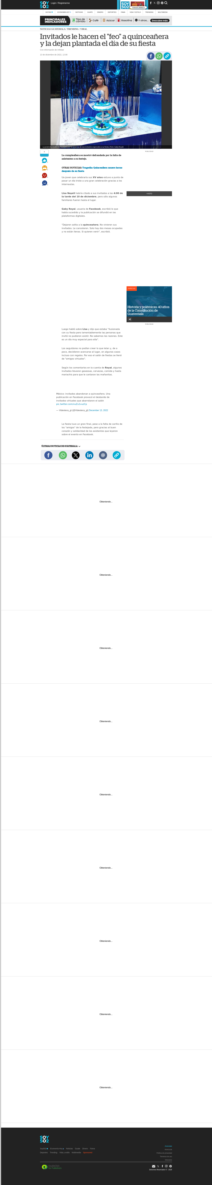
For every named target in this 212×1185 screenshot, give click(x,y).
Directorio (168, 1160)
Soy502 (49, 12)
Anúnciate (168, 1146)
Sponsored (87, 1152)
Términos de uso (166, 1157)
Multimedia (76, 1152)
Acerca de (168, 1149)
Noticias (79, 12)
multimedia (163, 12)
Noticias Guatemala (52, 29)
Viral (83, 29)
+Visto (149, 194)
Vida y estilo (135, 12)
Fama (123, 12)
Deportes (112, 12)
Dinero (100, 12)
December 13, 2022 (98, 410)
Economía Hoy (64, 12)
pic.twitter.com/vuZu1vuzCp (71, 404)
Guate (90, 12)
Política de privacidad (164, 1153)
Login (53, 3)
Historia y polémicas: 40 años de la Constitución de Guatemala (148, 310)
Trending (149, 12)
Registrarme (64, 3)
